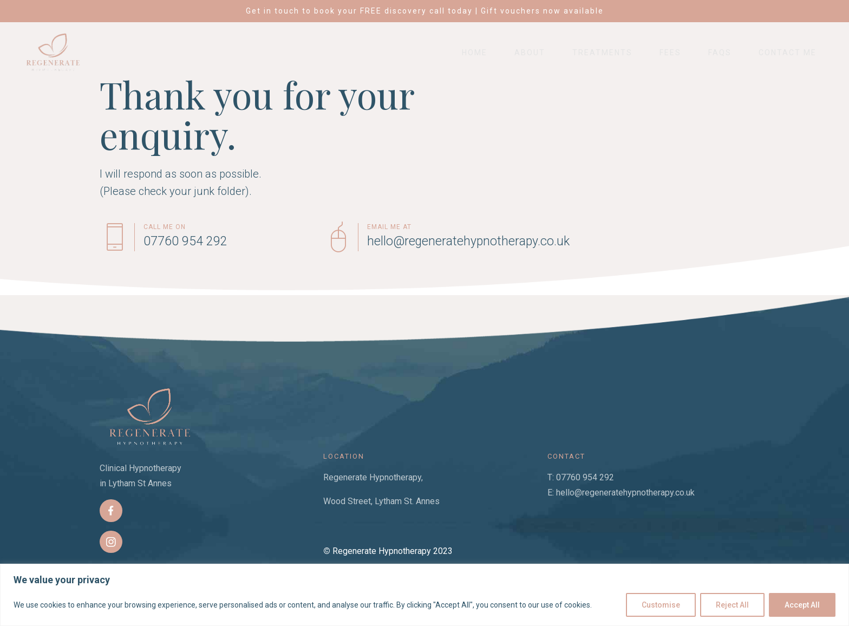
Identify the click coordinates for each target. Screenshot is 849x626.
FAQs (720, 52)
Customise (661, 605)
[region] (424, 595)
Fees (670, 52)
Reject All (732, 605)
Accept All (802, 605)
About (529, 52)
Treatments (602, 52)
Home (474, 52)
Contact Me (788, 52)
